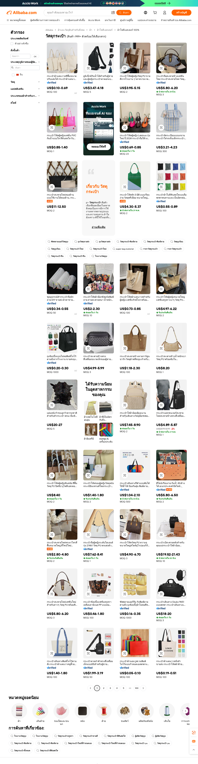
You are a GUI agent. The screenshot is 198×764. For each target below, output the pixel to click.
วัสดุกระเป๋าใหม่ (74, 249)
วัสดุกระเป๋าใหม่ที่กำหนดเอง (78, 743)
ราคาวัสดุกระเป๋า (149, 249)
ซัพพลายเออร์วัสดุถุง (58, 241)
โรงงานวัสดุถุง (99, 256)
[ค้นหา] (124, 12)
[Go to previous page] (90, 688)
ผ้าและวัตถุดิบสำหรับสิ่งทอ (71, 30)
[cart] (155, 13)
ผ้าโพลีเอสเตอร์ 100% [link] (128, 30)
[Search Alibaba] (77, 12)
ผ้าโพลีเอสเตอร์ (105, 30)
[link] (193, 732)
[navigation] (25, 359)
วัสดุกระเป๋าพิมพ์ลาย (127, 241)
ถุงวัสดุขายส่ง (81, 241)
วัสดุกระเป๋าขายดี (89, 736)
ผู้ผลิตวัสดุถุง (139, 736)
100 (136, 688)
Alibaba (49, 30)
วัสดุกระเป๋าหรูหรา (63, 736)
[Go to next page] (143, 688)
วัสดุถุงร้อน (176, 241)
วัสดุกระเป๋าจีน (55, 256)
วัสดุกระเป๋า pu (140, 743)
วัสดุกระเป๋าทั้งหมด (20, 750)
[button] (113, 13)
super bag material (123, 249)
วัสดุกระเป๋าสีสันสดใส (114, 736)
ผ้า (90, 30)
